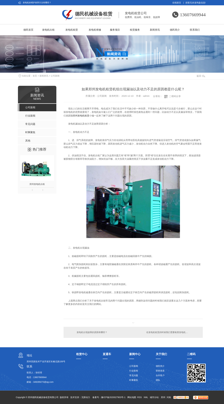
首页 (35, 76)
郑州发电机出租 (37, 184)
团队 (158, 380)
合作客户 (160, 375)
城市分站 (154, 397)
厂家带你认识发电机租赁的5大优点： (39, 13)
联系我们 (195, 29)
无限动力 (85, 397)
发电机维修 (95, 29)
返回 (201, 76)
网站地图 (131, 397)
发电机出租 (48, 29)
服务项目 (115, 29)
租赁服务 (135, 29)
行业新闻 (133, 370)
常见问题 (133, 375)
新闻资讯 (155, 29)
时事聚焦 (133, 380)
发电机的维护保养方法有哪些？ (37, 2)
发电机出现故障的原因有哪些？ (92, 332)
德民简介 (175, 29)
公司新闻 (55, 76)
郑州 (163, 397)
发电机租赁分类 (30, 18)
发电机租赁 (71, 29)
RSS (139, 397)
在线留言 (178, 2)
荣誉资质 (160, 370)
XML (146, 397)
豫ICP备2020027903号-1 (113, 397)
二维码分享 (175, 96)
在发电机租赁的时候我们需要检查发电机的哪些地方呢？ (172, 332)
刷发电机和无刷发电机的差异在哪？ (39, 8)
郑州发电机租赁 (81, 115)
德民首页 (28, 29)
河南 (169, 397)
